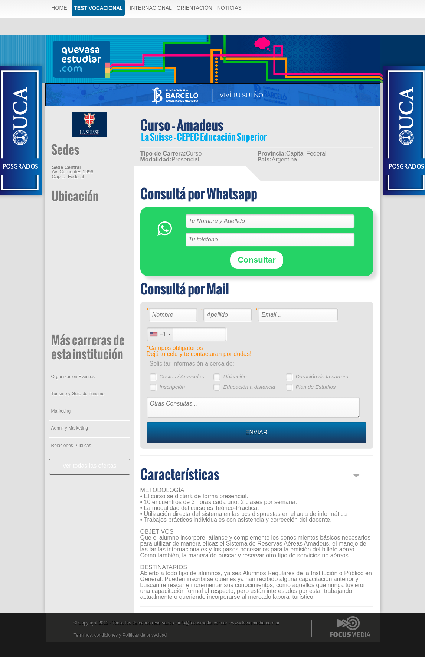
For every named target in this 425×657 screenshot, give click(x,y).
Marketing (61, 411)
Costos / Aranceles (181, 377)
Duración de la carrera (321, 377)
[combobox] (160, 334)
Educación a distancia (249, 387)
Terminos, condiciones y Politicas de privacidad (120, 635)
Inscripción (172, 387)
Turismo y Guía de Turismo (78, 393)
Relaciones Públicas (71, 445)
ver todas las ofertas (89, 466)
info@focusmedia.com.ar (202, 623)
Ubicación (234, 377)
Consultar (257, 259)
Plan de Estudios (315, 387)
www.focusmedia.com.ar (255, 623)
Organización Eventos (73, 376)
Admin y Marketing (69, 428)
